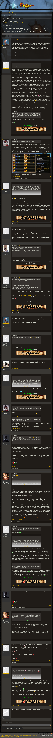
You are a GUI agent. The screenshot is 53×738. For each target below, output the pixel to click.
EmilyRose (4, 147)
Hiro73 (3, 369)
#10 (50, 368)
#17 (50, 638)
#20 (50, 716)
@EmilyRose (37, 317)
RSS (51, 733)
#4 (50, 221)
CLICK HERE (38, 31)
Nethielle (17, 22)
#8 (50, 328)
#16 (50, 605)
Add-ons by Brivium (11, 736)
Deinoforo (13, 178)
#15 (50, 585)
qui (38, 680)
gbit (3, 253)
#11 (50, 400)
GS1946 (12, 662)
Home (49, 733)
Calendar (11, 13)
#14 (50, 519)
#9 (50, 356)
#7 (50, 310)
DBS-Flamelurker (14, 134)
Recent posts (5, 15)
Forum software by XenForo (10, 735)
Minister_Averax (21, 134)
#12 (50, 428)
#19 (50, 705)
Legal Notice (43, 733)
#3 (50, 176)
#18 (50, 660)
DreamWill (4, 70)
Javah (12, 330)
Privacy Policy (50, 735)
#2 (50, 132)
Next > (10, 35)
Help (47, 733)
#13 (50, 466)
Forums (5, 13)
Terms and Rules (44, 735)
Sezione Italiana (9, 22)
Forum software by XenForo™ (29, 735)
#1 (50, 57)
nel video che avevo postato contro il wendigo (32, 295)
